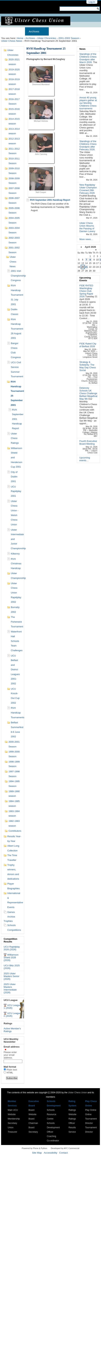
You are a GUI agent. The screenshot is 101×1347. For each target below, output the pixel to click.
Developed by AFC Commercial (65, 1148)
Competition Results (10, 940)
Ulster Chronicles (46, 38)
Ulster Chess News (11, 41)
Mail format (10, 1066)
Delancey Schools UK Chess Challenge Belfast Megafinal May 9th (88, 393)
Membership (60, 31)
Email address (13, 1052)
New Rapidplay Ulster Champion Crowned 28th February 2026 (88, 188)
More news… (86, 239)
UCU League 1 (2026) (12, 1006)
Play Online (90, 1110)
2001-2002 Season (68, 38)
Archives (34, 31)
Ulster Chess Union (77, 1092)
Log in (92, 2)
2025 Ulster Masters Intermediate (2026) (10, 988)
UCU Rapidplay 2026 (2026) (12, 948)
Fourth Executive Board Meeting (88, 442)
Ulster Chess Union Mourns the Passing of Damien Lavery (87, 227)
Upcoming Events (85, 279)
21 (86, 267)
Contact (63, 1152)
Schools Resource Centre (51, 1114)
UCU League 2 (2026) (12, 1014)
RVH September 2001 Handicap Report (50, 200)
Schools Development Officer (53, 1127)
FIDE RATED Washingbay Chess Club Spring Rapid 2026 (86, 291)
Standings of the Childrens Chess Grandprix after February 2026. (88, 145)
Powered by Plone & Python (34, 1148)
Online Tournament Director (91, 1118)
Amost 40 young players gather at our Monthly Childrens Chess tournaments (88, 103)
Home (8, 31)
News (82, 49)
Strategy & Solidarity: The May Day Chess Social (87, 366)
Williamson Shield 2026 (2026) (11, 957)
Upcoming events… (84, 459)
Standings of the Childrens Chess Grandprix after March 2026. (88, 58)
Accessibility (50, 1152)
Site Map (37, 1152)
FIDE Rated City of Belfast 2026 (87, 345)
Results (81, 31)
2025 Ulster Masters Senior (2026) (11, 976)
